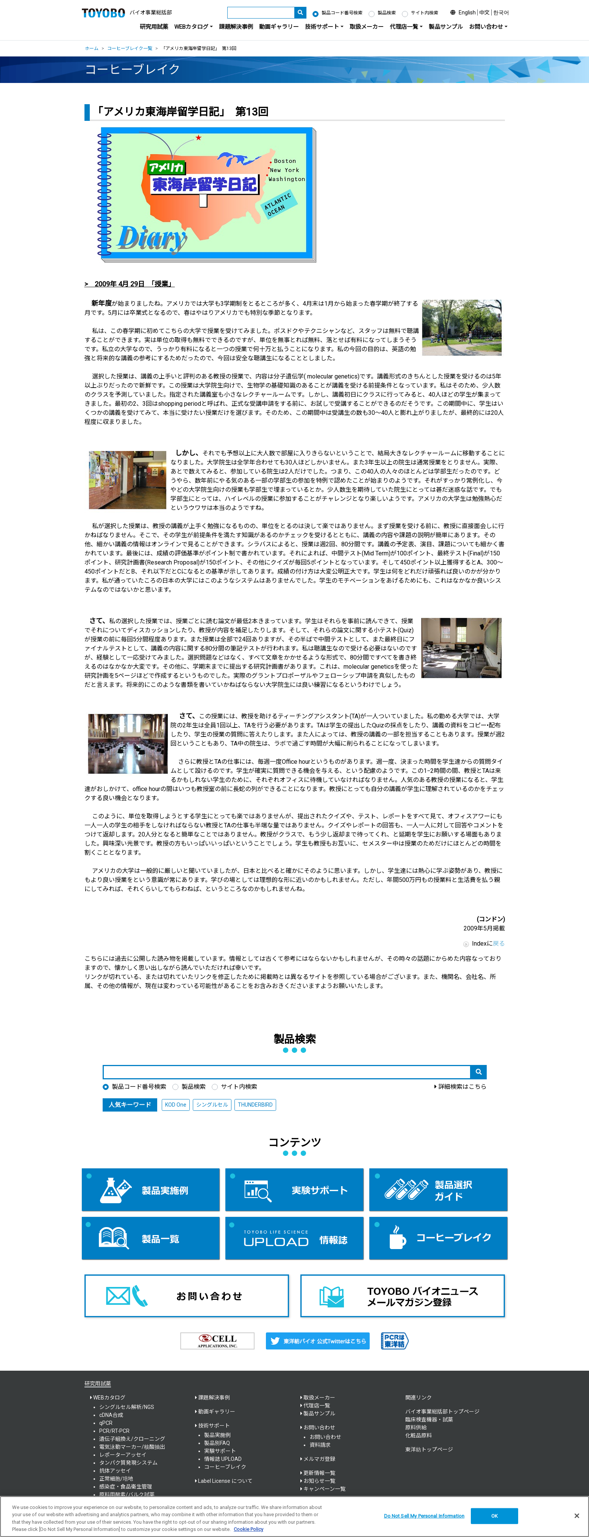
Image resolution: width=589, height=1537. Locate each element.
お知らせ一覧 (319, 1481)
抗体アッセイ (115, 1471)
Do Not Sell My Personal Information (424, 1516)
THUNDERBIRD (255, 1105)
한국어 (501, 12)
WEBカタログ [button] (191, 26)
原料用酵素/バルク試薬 (127, 1495)
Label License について (225, 1481)
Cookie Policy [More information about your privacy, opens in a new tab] (248, 1529)
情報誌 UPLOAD (223, 1459)
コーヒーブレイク (225, 1467)
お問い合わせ (325, 1437)
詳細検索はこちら (462, 1086)
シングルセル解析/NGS (126, 1407)
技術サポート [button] (322, 26)
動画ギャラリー (279, 26)
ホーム (91, 48)
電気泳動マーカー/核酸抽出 (132, 1447)
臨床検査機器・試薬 (429, 1420)
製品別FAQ (217, 1443)
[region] (294, 1516)
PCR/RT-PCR (114, 1431)
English (467, 12)
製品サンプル (446, 26)
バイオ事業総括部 (151, 12)
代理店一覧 (316, 1406)
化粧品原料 (418, 1435)
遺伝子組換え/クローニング (132, 1439)
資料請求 (320, 1445)
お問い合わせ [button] (486, 26)
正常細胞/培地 (116, 1479)
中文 (484, 12)
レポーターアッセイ (123, 1455)
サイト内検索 (424, 13)
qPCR (105, 1423)
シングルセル (212, 1105)
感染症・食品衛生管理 (125, 1487)
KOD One (175, 1105)
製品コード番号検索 (342, 13)
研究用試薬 (154, 26)
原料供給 (416, 1427)
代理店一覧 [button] (404, 26)
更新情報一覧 (319, 1473)
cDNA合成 (111, 1415)
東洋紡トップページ (429, 1449)
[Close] (577, 1515)
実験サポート (220, 1451)
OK (494, 1516)
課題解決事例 (236, 26)
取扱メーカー (367, 26)
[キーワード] (261, 13)
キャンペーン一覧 (324, 1489)
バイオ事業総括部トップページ (442, 1412)
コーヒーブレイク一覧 (129, 48)
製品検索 (387, 13)
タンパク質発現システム (128, 1463)
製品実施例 (217, 1435)
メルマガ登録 (319, 1459)
